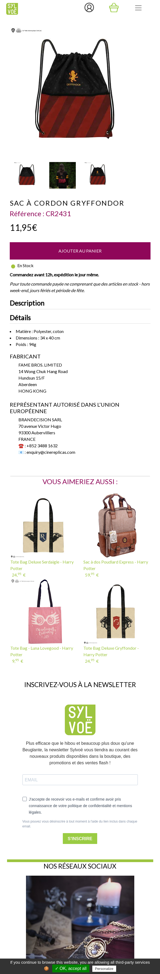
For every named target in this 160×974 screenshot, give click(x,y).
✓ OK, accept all (71, 968)
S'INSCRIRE (80, 838)
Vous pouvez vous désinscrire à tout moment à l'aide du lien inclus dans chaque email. (80, 824)
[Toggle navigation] (138, 8)
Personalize (104, 969)
